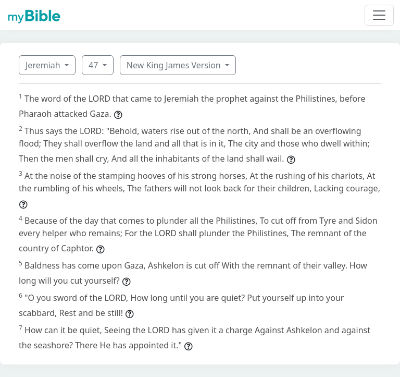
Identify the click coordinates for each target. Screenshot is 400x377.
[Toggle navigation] (379, 15)
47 (94, 65)
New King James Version (175, 65)
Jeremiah (44, 65)
